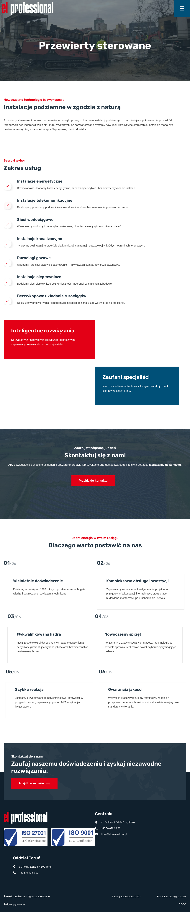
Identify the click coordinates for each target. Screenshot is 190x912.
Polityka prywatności (15, 904)
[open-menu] (182, 8)
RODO (182, 904)
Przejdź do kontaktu (93, 484)
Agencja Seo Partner (39, 896)
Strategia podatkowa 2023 (125, 896)
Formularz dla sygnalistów (171, 896)
